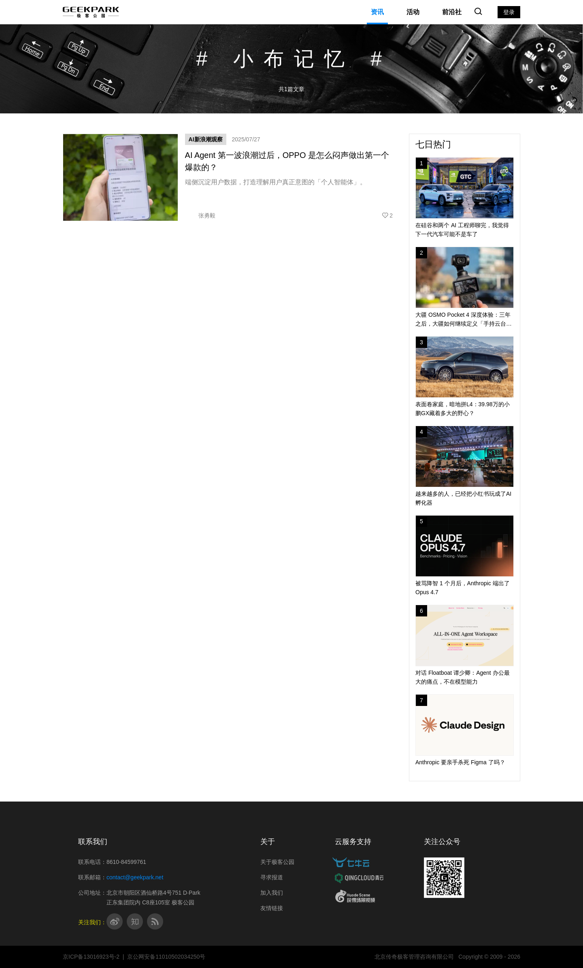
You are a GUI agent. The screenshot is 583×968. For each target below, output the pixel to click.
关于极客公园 (277, 862)
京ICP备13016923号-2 (91, 956)
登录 (509, 12)
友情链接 (271, 908)
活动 (412, 12)
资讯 (377, 12)
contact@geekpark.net (134, 877)
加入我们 (271, 892)
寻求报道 (271, 877)
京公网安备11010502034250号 (166, 956)
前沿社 (452, 12)
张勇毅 (200, 215)
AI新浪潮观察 (206, 139)
